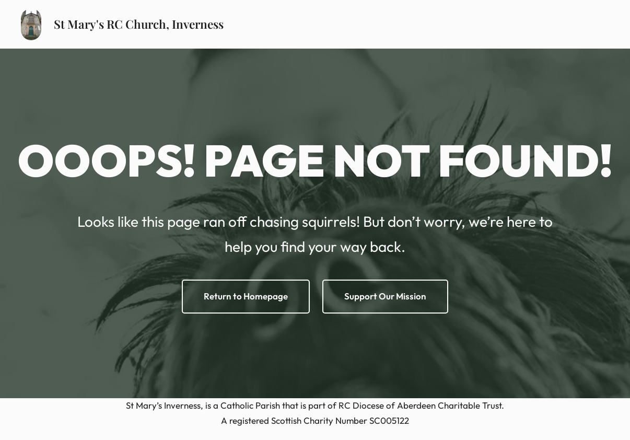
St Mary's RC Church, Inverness (139, 24)
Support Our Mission (385, 296)
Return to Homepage (246, 296)
